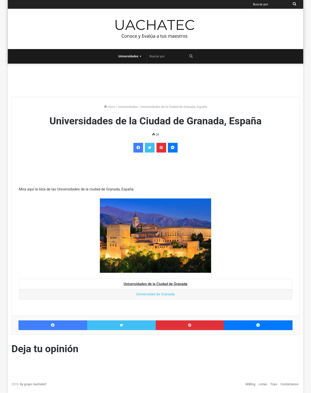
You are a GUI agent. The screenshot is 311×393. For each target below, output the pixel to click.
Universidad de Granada (155, 294)
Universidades (128, 56)
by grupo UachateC (33, 384)
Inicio (109, 107)
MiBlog (251, 384)
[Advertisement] (155, 78)
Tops (273, 384)
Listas (263, 384)
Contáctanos (289, 384)
